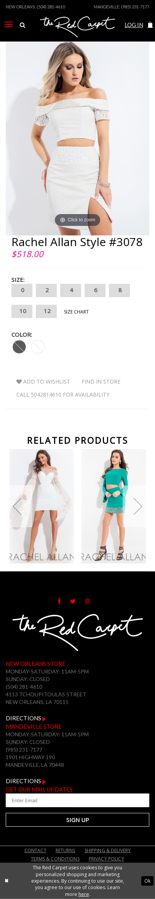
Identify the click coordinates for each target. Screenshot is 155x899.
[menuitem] (9, 24)
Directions (26, 718)
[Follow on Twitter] (77, 601)
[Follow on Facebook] (64, 601)
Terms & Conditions (55, 859)
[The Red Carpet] (77, 35)
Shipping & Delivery (108, 850)
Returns (65, 850)
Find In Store (100, 381)
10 (21, 311)
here (83, 894)
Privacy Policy (106, 859)
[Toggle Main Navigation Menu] (9, 24)
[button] (150, 24)
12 (46, 311)
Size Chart (76, 312)
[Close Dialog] (6, 881)
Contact (35, 850)
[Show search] (22, 25)
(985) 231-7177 (135, 6)
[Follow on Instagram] (91, 601)
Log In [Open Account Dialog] (134, 24)
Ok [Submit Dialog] (147, 881)
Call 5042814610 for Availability (62, 394)
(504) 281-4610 (51, 6)
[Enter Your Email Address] (77, 800)
